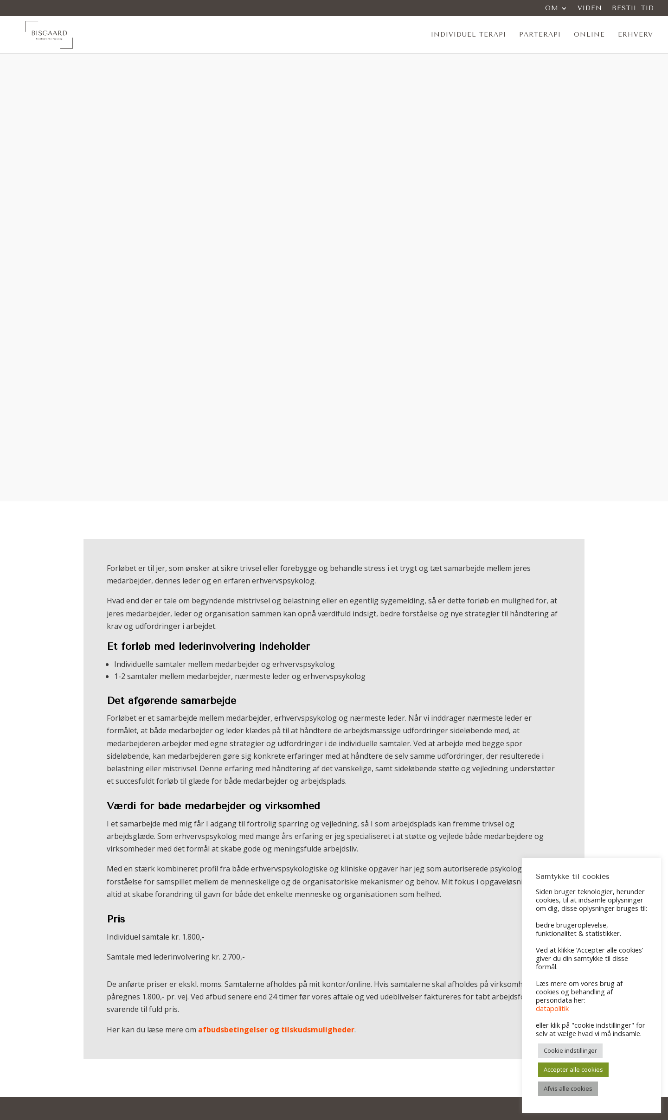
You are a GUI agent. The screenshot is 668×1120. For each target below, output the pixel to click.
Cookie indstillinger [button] (570, 1050)
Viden (590, 8)
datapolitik (552, 1008)
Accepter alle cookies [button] (573, 1069)
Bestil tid (633, 8)
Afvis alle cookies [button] (568, 1088)
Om (552, 8)
